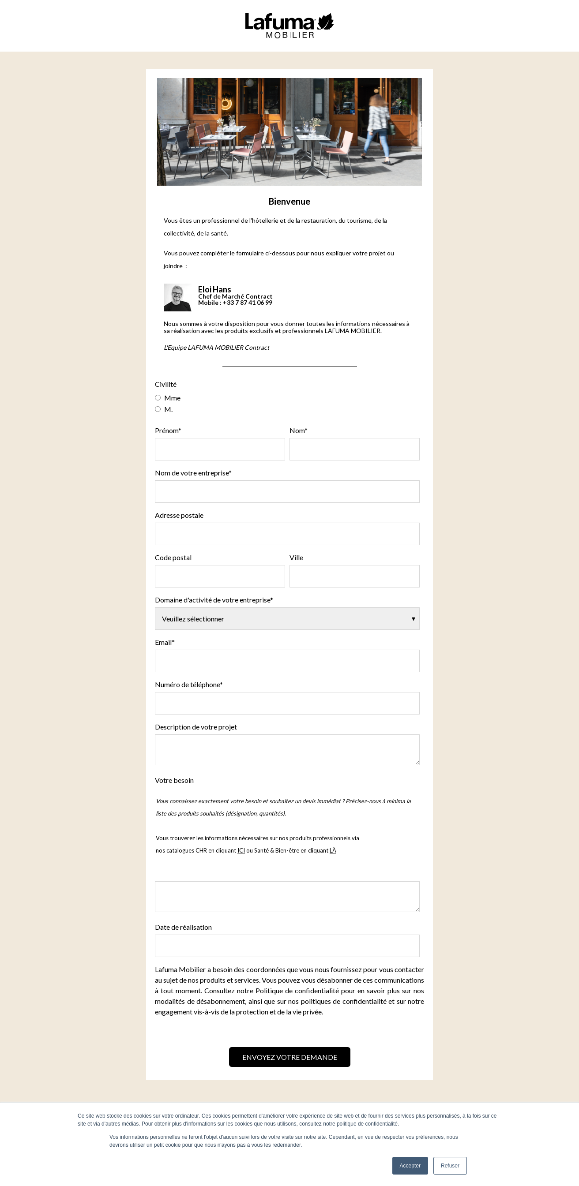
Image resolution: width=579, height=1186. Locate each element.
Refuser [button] (450, 1166)
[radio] (287, 397)
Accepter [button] (410, 1166)
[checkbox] (287, 403)
